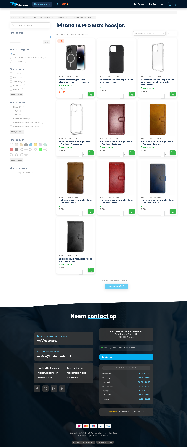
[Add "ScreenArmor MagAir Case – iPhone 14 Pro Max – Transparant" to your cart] (90, 94)
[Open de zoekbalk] (57, 4)
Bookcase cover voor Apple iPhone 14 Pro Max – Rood (116, 201)
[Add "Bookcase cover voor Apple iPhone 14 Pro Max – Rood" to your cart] (131, 211)
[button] (126, 357)
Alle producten (42, 4)
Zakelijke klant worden (48, 369)
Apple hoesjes (44, 17)
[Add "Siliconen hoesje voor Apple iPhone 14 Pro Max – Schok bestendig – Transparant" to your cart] (172, 94)
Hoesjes (33, 17)
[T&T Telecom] (19, 4)
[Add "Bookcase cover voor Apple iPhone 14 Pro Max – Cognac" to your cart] (172, 152)
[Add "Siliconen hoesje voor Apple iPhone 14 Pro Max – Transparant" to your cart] (90, 152)
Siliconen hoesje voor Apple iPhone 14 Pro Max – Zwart (116, 81)
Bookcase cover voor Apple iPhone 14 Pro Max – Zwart (75, 260)
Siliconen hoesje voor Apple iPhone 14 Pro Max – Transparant (75, 142)
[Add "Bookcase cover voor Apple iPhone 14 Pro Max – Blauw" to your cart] (172, 211)
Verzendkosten (44, 378)
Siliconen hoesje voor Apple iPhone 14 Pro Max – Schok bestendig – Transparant (157, 82)
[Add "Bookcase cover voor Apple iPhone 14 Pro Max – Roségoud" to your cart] (131, 152)
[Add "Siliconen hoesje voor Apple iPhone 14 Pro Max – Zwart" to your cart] (131, 94)
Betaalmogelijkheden (47, 373)
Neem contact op (74, 369)
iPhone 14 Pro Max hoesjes (76, 17)
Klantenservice (156, 4)
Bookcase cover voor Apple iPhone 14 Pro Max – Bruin (75, 201)
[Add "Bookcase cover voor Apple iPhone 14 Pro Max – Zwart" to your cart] (90, 270)
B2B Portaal (139, 4)
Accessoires (23, 17)
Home (13, 17)
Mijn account (72, 378)
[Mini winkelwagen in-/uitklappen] (169, 4)
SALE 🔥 (65, 4)
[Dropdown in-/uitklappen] (165, 4)
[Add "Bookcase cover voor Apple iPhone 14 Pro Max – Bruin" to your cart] (90, 211)
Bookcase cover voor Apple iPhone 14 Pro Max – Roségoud (116, 142)
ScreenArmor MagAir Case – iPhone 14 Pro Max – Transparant (74, 81)
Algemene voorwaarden (83, 443)
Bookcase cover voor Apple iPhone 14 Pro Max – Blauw (157, 201)
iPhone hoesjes (58, 17)
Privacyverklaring (105, 443)
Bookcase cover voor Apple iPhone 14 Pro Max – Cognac (157, 142)
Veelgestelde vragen (76, 373)
